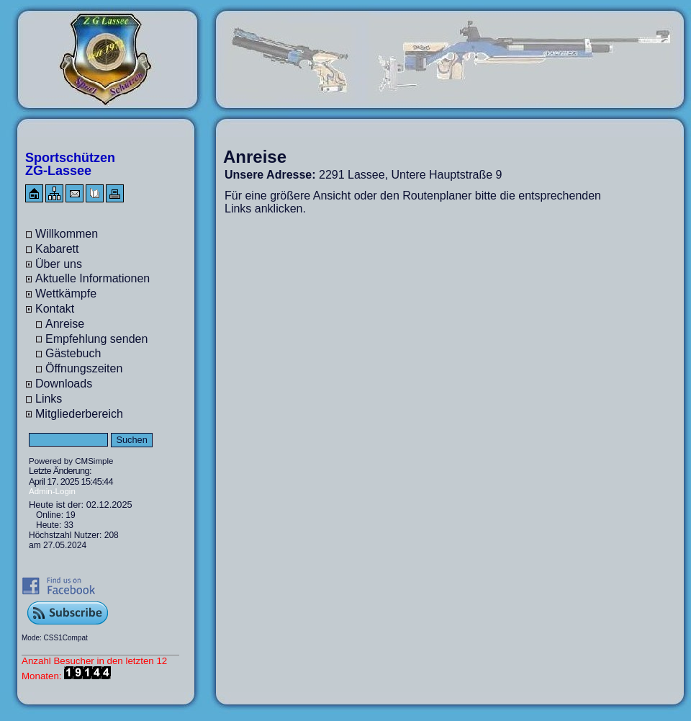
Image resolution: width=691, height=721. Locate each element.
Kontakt (54, 309)
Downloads (63, 383)
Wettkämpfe (65, 293)
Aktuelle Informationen (92, 278)
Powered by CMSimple (71, 461)
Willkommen (66, 234)
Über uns (58, 264)
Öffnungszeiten (83, 368)
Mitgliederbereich (79, 414)
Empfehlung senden (96, 339)
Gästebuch (73, 353)
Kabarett (56, 249)
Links (48, 399)
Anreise (64, 324)
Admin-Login (52, 491)
